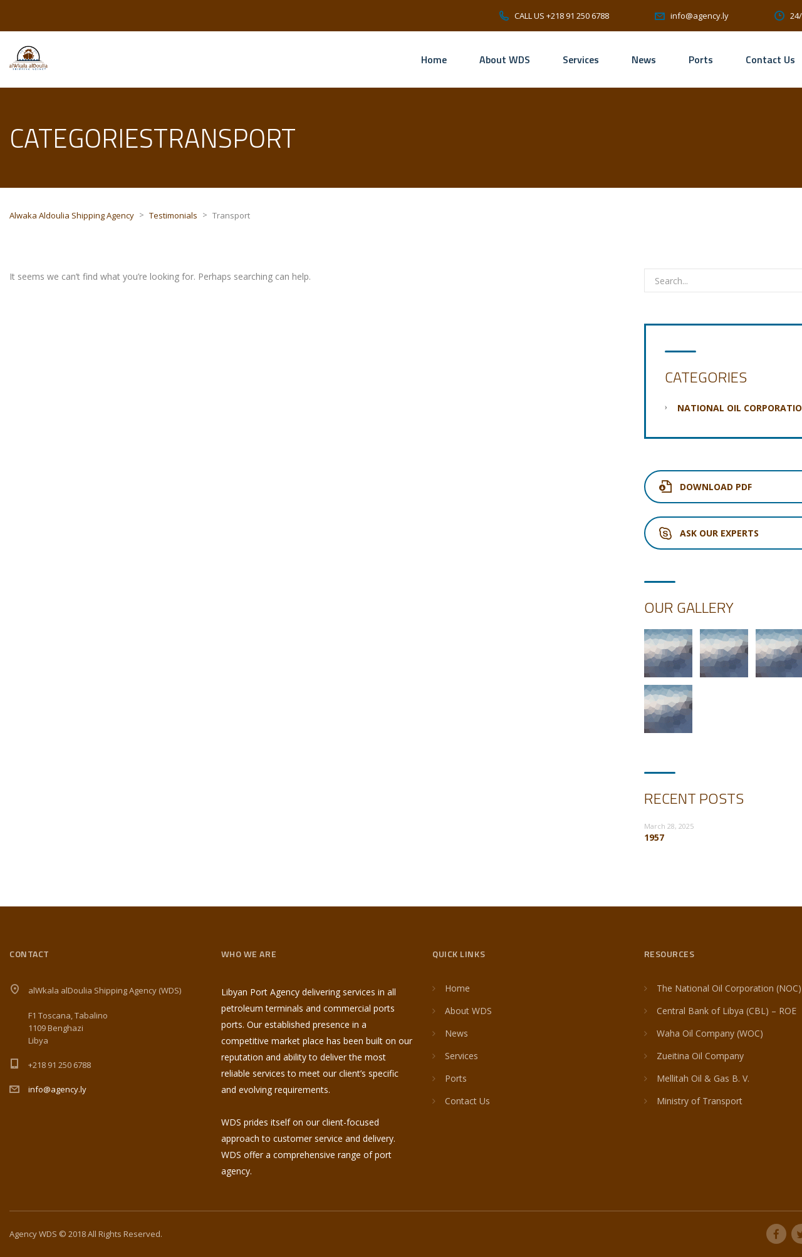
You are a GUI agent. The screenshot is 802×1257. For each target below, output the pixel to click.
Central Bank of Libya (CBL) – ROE (726, 1011)
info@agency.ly (57, 1089)
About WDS (504, 59)
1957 (654, 837)
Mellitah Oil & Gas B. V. (703, 1078)
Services (581, 59)
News (644, 59)
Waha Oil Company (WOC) (710, 1033)
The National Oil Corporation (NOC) (729, 988)
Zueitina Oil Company (700, 1056)
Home (434, 59)
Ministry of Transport (699, 1101)
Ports (701, 59)
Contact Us (770, 59)
